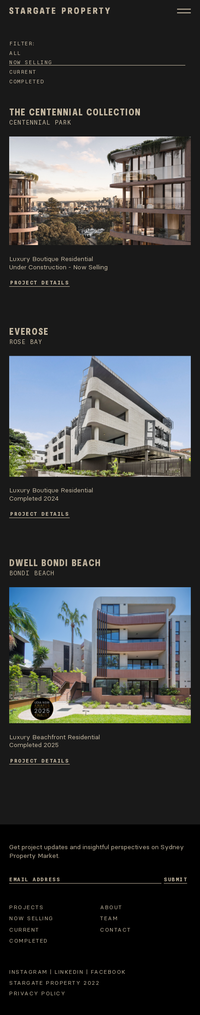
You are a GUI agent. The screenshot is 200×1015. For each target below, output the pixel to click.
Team (109, 918)
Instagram (28, 972)
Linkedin (69, 972)
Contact (115, 930)
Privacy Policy (37, 993)
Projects (26, 907)
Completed (26, 81)
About (111, 907)
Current (23, 71)
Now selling (30, 62)
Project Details (39, 282)
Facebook (108, 972)
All (15, 52)
